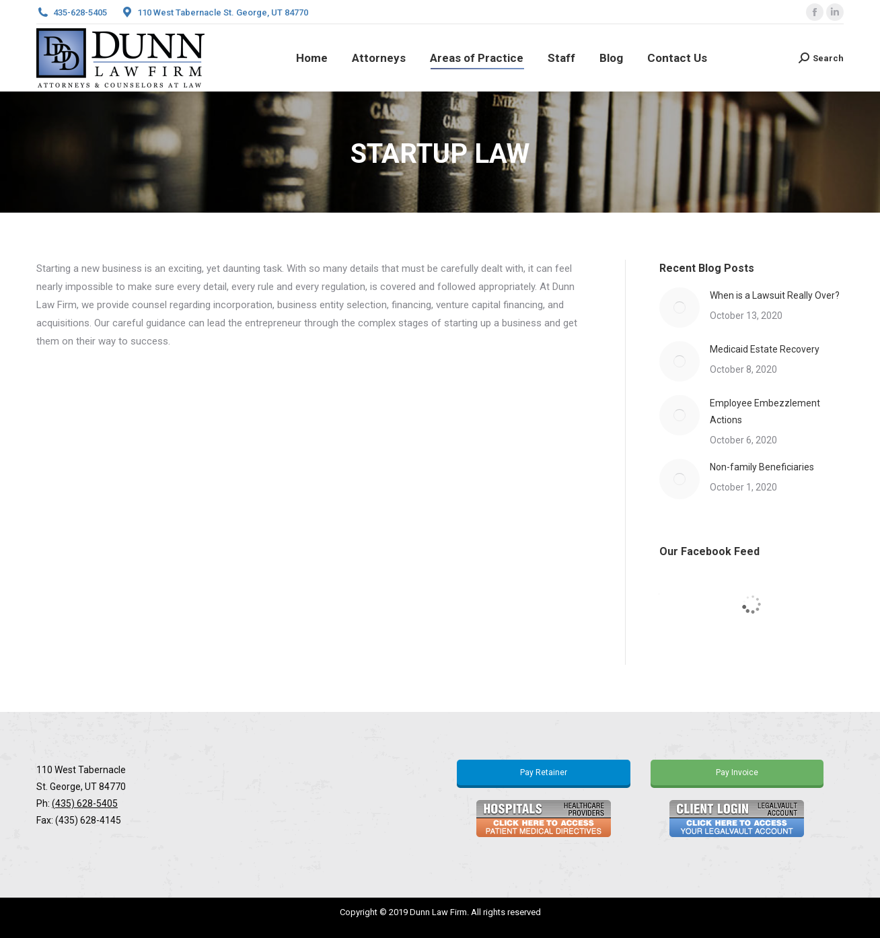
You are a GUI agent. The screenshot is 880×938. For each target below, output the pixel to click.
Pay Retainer (543, 772)
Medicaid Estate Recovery (764, 349)
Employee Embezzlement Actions (765, 411)
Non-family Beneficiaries (762, 467)
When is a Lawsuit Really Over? (775, 295)
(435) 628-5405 (85, 803)
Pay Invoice (737, 772)
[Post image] (679, 307)
